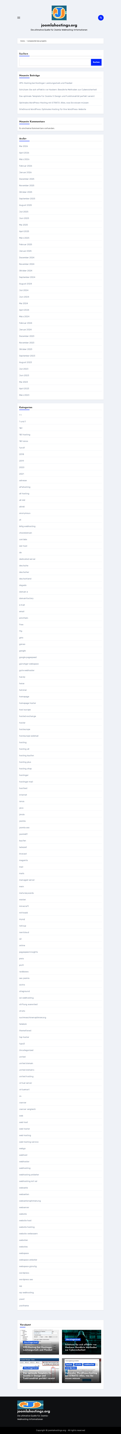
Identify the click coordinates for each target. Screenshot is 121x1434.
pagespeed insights (28, 952)
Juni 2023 (24, 375)
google (22, 651)
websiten (23, 1240)
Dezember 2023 (26, 336)
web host (23, 1122)
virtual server (25, 1083)
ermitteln (23, 618)
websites (23, 1247)
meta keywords (26, 893)
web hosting (25, 1135)
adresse (23, 480)
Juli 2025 (23, 212)
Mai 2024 (23, 303)
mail (21, 867)
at (20, 520)
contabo (23, 539)
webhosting (24, 1168)
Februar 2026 (25, 166)
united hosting (26, 1076)
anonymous (24, 513)
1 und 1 (22, 421)
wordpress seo (26, 1279)
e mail (22, 605)
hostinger (24, 775)
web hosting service (28, 1142)
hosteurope (24, 729)
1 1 (20, 415)
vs (20, 1096)
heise (21, 683)
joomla (22, 821)
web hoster (24, 1129)
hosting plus (25, 762)
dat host (23, 546)
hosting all (24, 749)
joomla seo (24, 827)
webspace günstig (28, 1266)
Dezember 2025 (26, 179)
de (20, 552)
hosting (23, 742)
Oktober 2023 (25, 349)
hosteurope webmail (29, 736)
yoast (22, 1299)
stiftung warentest (28, 1004)
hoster (22, 723)
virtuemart (24, 1089)
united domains (26, 1070)
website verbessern (28, 1233)
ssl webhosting (26, 998)
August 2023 (25, 362)
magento (23, 860)
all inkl (22, 500)
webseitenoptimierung (30, 1201)
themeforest (25, 1030)
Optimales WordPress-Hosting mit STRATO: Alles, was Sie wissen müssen (54, 103)
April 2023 (24, 388)
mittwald (23, 913)
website (23, 1214)
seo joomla (24, 978)
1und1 (22, 448)
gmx (21, 637)
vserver (22, 1102)
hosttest (23, 788)
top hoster (24, 1037)
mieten (22, 899)
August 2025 (25, 205)
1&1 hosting (24, 434)
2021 (21, 474)
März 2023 (24, 395)
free (21, 624)
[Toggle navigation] (18, 18)
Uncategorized (26, 1050)
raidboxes (24, 971)
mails (21, 873)
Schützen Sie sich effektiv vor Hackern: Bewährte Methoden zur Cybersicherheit (58, 89)
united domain (26, 1063)
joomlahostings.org (59, 25)
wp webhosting (26, 1292)
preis (21, 958)
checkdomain (25, 533)
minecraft (24, 906)
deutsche (23, 565)
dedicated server (27, 559)
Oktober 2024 (25, 271)
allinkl (22, 507)
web (21, 1116)
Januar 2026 (25, 172)
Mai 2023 (23, 382)
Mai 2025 (23, 225)
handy (22, 677)
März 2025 (24, 238)
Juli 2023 (23, 369)
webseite (23, 1188)
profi (21, 965)
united (22, 1057)
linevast (23, 854)
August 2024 (25, 284)
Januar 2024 (25, 329)
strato (22, 1011)
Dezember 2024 (26, 257)
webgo (22, 1148)
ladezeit (23, 847)
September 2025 (27, 198)
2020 (21, 467)
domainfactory (26, 598)
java (21, 808)
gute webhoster (26, 670)
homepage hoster (27, 703)
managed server (27, 880)
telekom (23, 1024)
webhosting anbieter (29, 1175)
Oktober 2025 (25, 192)
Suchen (23, 54)
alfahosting (24, 487)
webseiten (24, 1194)
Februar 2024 (25, 323)
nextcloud (24, 932)
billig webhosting (27, 526)
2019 (21, 461)
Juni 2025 (24, 218)
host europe (25, 710)
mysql (22, 919)
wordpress (24, 1273)
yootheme (24, 1306)
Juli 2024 (23, 290)
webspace (24, 1253)
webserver (24, 1207)
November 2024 (26, 264)
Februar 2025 (25, 244)
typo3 (22, 1044)
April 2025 (24, 231)
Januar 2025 (25, 251)
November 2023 (26, 343)
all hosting (24, 493)
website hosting (27, 1227)
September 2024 (27, 277)
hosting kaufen (26, 755)
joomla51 (23, 834)
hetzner (23, 690)
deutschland (25, 579)
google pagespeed (28, 657)
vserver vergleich (27, 1109)
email (21, 611)
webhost (23, 1155)
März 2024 (24, 316)
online (22, 945)
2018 (21, 454)
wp (20, 1286)
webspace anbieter (28, 1260)
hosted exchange (27, 716)
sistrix (22, 985)
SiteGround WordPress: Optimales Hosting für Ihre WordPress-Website (52, 109)
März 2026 (24, 159)
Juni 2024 (24, 297)
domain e (23, 592)
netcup (22, 926)
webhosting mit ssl (28, 1181)
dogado (22, 585)
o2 (20, 939)
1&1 (20, 428)
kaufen (22, 841)
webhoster (24, 1161)
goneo (22, 644)
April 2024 (24, 310)
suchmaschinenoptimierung (32, 1017)
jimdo (22, 814)
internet (23, 795)
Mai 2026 (23, 146)
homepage (24, 696)
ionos (21, 801)
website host (25, 1220)
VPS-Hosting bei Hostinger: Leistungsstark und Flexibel (45, 83)
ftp (20, 631)
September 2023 (27, 356)
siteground (24, 991)
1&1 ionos (23, 441)
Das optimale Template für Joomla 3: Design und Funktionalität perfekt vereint (57, 96)
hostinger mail (26, 782)
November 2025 (26, 185)
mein (21, 886)
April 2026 (24, 153)
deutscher (24, 572)
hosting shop (25, 768)
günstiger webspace (29, 664)
